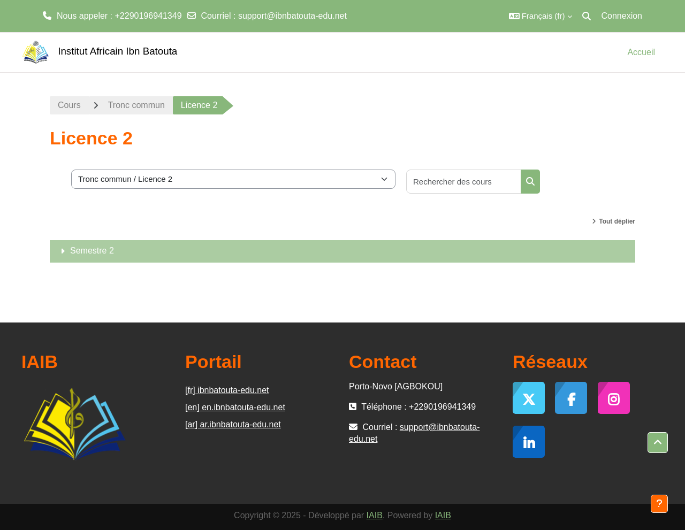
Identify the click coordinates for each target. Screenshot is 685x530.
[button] (541, 16)
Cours (69, 105)
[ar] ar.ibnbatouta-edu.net (233, 424)
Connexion (622, 15)
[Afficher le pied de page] (659, 504)
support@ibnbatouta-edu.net (292, 15)
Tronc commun (136, 105)
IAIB (375, 515)
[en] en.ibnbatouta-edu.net (235, 407)
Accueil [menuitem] (641, 52)
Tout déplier (617, 221)
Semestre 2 (92, 250)
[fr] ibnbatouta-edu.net (227, 390)
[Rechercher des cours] (464, 182)
